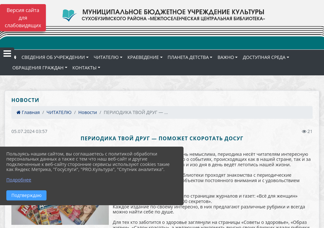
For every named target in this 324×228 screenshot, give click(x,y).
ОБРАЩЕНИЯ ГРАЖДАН (38, 68)
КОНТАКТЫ (84, 68)
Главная (28, 112)
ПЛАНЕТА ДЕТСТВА (188, 57)
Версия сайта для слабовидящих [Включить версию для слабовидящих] (23, 18)
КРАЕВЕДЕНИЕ (143, 57)
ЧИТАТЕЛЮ (106, 57)
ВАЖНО (225, 57)
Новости (87, 112)
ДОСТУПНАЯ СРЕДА (264, 57)
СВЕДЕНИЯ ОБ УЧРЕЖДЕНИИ (53, 57)
